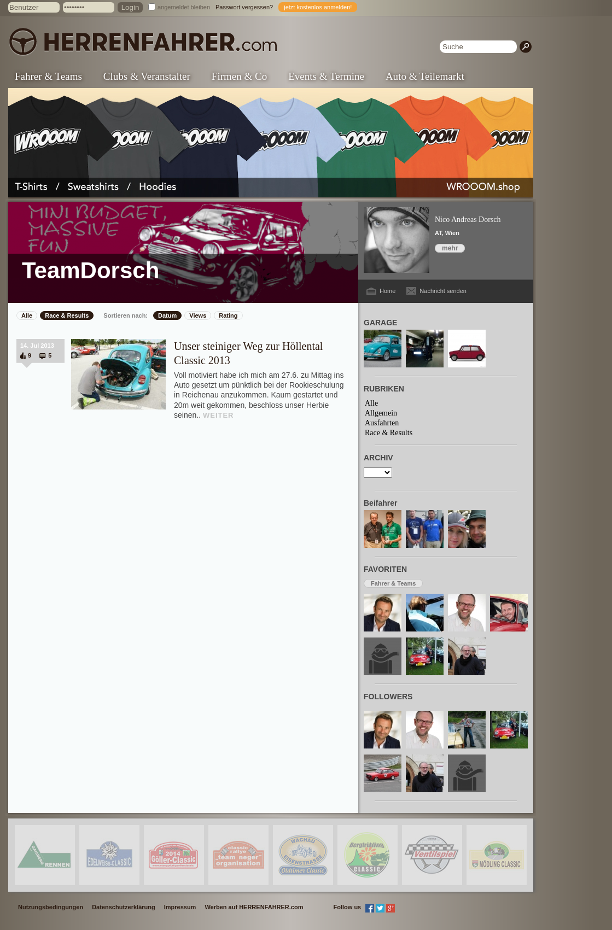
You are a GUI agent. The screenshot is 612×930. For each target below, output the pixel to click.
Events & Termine (326, 76)
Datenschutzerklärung (123, 907)
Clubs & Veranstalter (146, 76)
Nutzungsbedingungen (50, 907)
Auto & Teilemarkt (425, 76)
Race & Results (67, 315)
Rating (228, 315)
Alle (26, 315)
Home (387, 291)
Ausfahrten (382, 423)
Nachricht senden (443, 291)
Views (197, 315)
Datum (167, 315)
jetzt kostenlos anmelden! (318, 7)
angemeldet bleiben (184, 7)
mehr (450, 248)
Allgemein (381, 413)
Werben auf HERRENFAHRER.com (254, 907)
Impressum (180, 907)
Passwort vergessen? (244, 7)
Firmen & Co (239, 76)
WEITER (218, 415)
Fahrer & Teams (48, 76)
